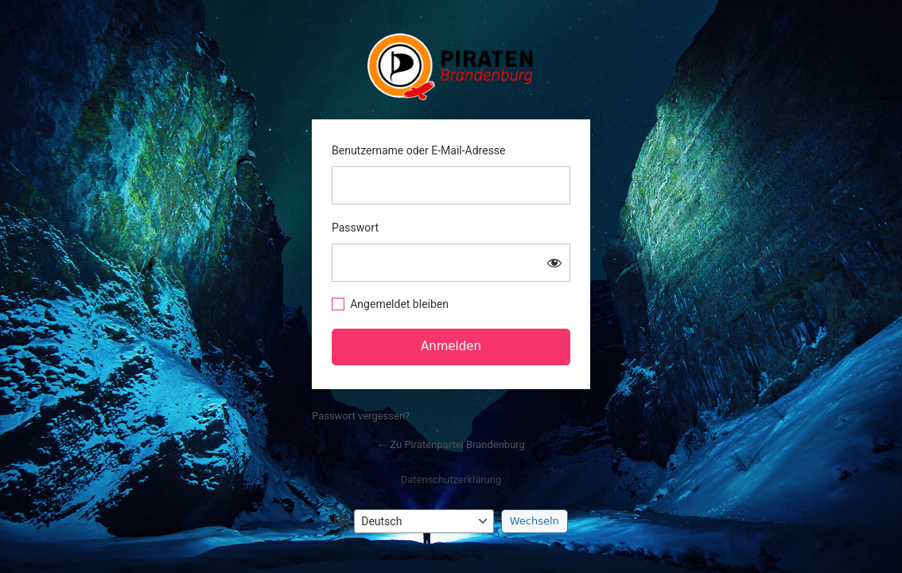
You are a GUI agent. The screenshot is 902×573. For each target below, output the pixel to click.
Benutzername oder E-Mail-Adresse (419, 150)
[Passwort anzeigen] (554, 263)
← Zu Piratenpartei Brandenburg (451, 444)
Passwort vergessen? (361, 416)
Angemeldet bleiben (399, 304)
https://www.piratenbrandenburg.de (451, 66)
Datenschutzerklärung (451, 479)
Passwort (355, 227)
